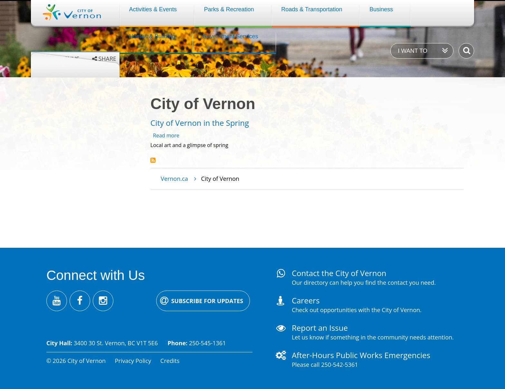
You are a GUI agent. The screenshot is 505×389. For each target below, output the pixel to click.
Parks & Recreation (229, 9)
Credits (169, 361)
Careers (305, 300)
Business (381, 9)
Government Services (230, 36)
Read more (166, 135)
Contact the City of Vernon (339, 273)
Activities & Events (153, 9)
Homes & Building (152, 36)
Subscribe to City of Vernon (153, 160)
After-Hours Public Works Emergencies (361, 355)
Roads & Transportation (311, 9)
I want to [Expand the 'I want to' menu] (412, 51)
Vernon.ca (174, 178)
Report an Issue (320, 327)
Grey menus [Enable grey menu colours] (61, 59)
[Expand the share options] (104, 59)
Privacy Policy (133, 361)
